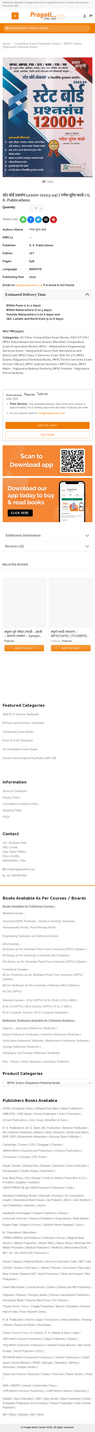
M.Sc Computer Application (51, 1012)
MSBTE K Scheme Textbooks (21, 714)
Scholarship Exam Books (18, 731)
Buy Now (47, 434)
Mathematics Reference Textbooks (67, 1040)
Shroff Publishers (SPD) (28, 1351)
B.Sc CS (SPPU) (13, 1006)
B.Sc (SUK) (52, 1000)
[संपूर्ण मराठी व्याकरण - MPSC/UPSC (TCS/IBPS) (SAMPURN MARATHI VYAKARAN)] (70, 603)
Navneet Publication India (61, 1261)
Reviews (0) (48, 546)
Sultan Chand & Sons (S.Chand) (23, 1332)
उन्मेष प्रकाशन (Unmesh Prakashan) (23, 1390)
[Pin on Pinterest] (53, 219)
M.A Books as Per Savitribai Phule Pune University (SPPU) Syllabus (44, 961)
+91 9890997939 (15, 875)
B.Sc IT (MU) (62, 1006)
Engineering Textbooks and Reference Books (30, 936)
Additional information (48, 535)
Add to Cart (47, 425)
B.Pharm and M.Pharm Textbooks (23, 723)
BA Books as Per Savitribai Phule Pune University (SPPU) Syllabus (44, 949)
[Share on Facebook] (30, 219)
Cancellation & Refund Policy (20, 803)
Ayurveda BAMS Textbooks (19, 921)
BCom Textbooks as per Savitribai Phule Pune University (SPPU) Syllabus (42, 977)
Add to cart (24, 648)
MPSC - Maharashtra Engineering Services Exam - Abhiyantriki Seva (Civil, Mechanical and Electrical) (44, 351)
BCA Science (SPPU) (39, 1006)
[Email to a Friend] (45, 219)
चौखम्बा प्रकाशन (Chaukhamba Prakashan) (27, 1150)
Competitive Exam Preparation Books (37, 43)
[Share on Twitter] (38, 219)
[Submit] (6, 28)
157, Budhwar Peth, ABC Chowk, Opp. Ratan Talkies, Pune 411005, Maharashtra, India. (15, 851)
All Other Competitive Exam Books (44, 337)
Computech (10, 1156)
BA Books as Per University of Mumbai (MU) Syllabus (35, 955)
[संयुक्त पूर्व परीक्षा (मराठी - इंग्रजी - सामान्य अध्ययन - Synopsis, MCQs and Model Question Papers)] (24, 603)
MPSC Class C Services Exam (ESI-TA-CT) (47, 355)
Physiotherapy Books (43, 927)
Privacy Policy (11, 797)
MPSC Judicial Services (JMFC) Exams (51, 364)
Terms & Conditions (15, 791)
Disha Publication (77, 1165)
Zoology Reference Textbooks (21, 1046)
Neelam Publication (26, 1267)
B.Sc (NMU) (68, 1000)
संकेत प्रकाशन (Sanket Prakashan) (22, 1338)
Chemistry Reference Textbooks (60, 1034)
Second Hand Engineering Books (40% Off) (29, 758)
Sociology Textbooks (56, 1061)
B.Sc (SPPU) (35, 1000)
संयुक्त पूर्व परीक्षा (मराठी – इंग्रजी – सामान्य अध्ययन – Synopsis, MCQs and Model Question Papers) (23, 634)
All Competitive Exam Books (20, 749)
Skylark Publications (67, 1357)
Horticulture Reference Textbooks (23, 1040)
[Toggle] (87, 294)
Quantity (9, 207)
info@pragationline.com (29, 285)
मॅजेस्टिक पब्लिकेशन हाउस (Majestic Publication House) (34, 1237)
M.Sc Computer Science (18, 1012)
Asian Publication (69, 1113)
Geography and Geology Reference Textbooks (31, 1053)
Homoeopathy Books (15, 927)
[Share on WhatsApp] (23, 219)
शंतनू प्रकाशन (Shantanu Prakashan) (24, 1345)
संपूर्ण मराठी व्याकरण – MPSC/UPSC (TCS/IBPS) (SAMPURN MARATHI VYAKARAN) (69, 634)
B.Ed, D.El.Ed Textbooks (18, 740)
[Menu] (15, 15)
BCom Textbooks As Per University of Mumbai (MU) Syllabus (40, 985)
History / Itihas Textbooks (26, 1061)
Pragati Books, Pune (15, 1306)
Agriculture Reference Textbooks (36, 1028)
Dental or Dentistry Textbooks (57, 921)
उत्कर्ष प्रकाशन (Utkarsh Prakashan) (66, 1390)
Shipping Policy (12, 810)
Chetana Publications (68, 1150)
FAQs (6, 816)
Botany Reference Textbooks (20, 1034)
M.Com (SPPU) (12, 991)
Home (6, 43)
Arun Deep (36, 1120)
